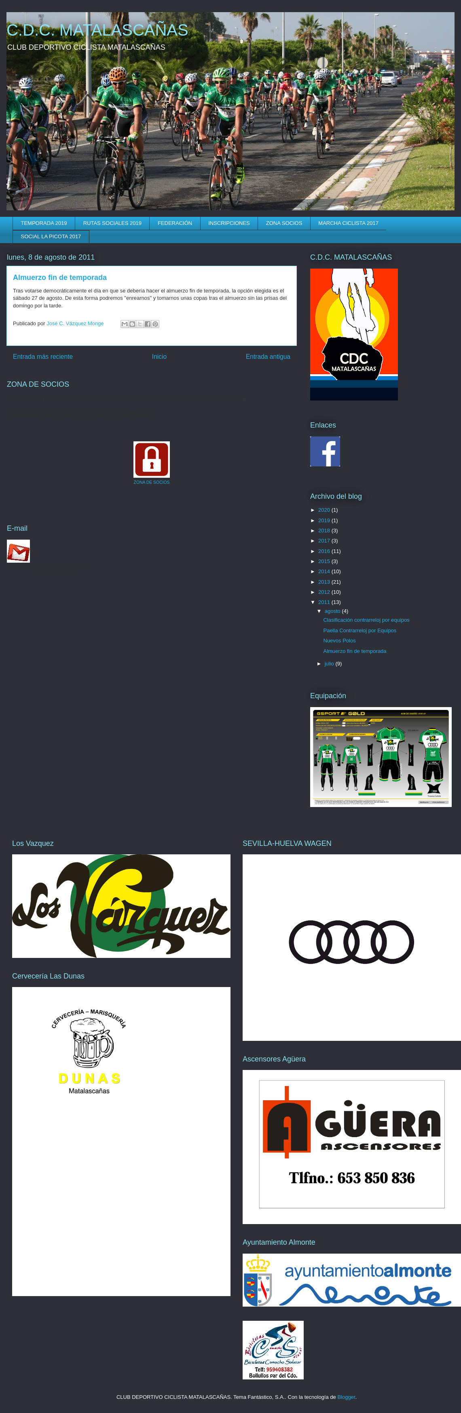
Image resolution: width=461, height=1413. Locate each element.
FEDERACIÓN (175, 223)
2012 (325, 592)
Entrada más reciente (43, 356)
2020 (325, 510)
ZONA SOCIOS (284, 223)
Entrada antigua (268, 356)
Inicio (159, 356)
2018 (325, 530)
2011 (325, 602)
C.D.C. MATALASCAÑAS (97, 30)
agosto (333, 611)
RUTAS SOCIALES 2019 (112, 223)
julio (330, 664)
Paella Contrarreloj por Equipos (359, 630)
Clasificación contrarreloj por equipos (366, 620)
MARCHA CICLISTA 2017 (348, 223)
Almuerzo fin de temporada (354, 651)
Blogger (346, 1397)
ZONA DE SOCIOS (152, 482)
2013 (325, 582)
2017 (325, 541)
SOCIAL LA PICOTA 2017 (51, 236)
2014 (325, 571)
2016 (325, 551)
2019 (325, 520)
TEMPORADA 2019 (44, 223)
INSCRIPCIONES (229, 223)
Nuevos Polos (339, 641)
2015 (325, 561)
